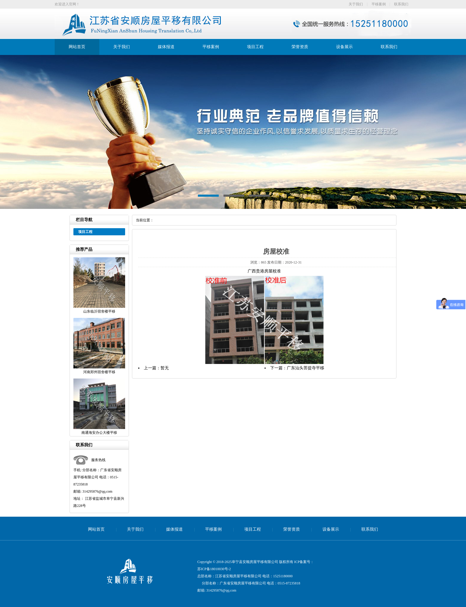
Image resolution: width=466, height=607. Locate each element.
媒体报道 (166, 47)
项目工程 (255, 47)
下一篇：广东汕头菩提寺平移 (297, 368)
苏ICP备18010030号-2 (214, 569)
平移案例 (378, 4)
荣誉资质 (300, 47)
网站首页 (77, 47)
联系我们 (401, 4)
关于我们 (356, 4)
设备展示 (344, 47)
